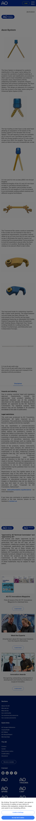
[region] (18, 809)
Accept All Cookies (18, 818)
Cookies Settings (18, 812)
